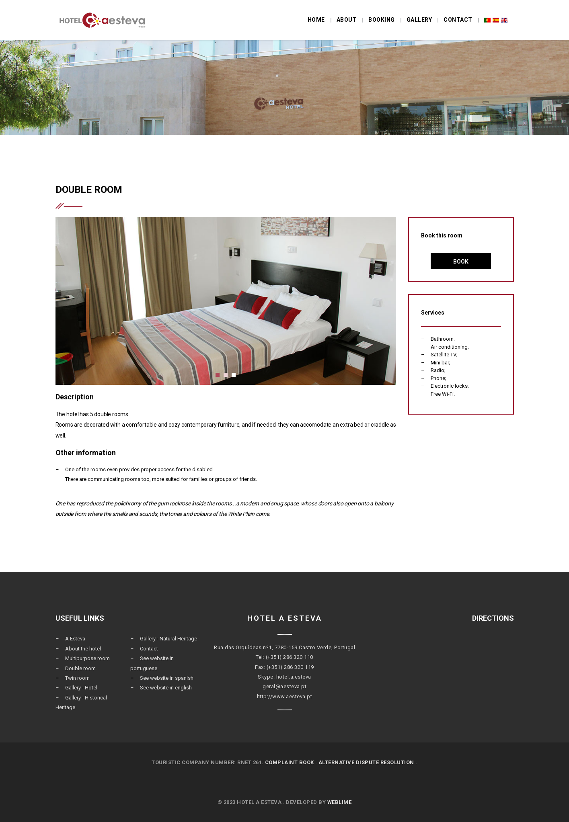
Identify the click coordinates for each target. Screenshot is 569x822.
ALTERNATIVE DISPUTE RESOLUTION (366, 762)
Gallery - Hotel (81, 688)
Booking (381, 19)
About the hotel (83, 649)
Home (316, 19)
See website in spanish (166, 678)
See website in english (166, 688)
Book (460, 261)
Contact (458, 19)
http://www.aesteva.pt (284, 696)
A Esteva (75, 639)
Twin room (77, 678)
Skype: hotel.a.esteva (284, 677)
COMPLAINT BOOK (289, 762)
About (347, 19)
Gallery (419, 19)
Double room (80, 668)
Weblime (339, 802)
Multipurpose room (87, 658)
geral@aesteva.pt (284, 686)
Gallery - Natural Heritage (168, 639)
